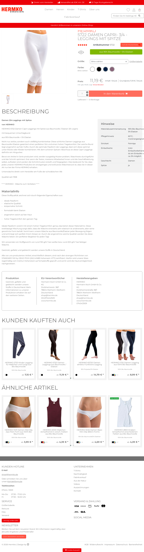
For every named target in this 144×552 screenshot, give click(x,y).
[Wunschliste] (128, 10)
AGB (86, 544)
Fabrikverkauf (72, 17)
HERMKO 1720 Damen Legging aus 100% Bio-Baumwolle (125, 364)
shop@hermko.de (10, 474)
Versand (5, 515)
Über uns (94, 9)
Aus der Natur (80, 481)
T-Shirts (82, 9)
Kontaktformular (14, 481)
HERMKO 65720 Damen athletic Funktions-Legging (89, 364)
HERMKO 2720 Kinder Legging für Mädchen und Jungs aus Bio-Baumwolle (19, 365)
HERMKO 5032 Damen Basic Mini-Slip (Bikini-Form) (89, 431)
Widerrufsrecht (96, 544)
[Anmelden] (134, 10)
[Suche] (139, 15)
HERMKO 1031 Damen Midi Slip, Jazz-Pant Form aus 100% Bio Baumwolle (19, 432)
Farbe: (83, 69)
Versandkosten (98, 85)
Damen (49, 9)
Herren (60, 9)
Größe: (81, 61)
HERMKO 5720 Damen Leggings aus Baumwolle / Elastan (54, 365)
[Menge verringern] (87, 95)
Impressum (109, 544)
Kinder (71, 9)
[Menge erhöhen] (87, 92)
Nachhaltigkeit (80, 474)
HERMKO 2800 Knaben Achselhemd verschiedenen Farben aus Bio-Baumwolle (125, 432)
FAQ (3, 512)
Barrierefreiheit (135, 544)
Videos (77, 484)
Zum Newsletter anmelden (13, 537)
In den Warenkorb (116, 93)
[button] (92, 69)
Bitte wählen (97, 61)
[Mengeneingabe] (83, 94)
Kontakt (77, 491)
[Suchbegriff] (127, 16)
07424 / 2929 (7, 490)
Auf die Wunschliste (131, 45)
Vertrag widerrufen (10, 520)
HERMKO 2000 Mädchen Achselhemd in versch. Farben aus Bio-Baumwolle (54, 432)
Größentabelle (135, 61)
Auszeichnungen (81, 487)
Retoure (5, 509)
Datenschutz (122, 544)
